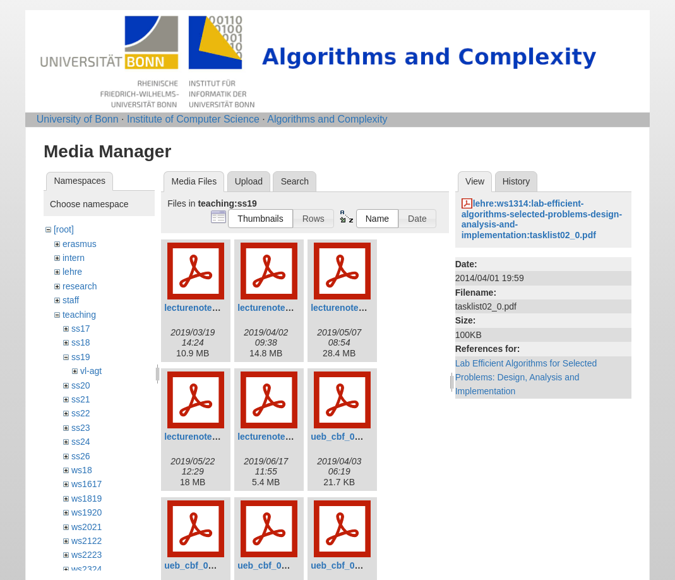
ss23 (80, 428)
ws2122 (86, 541)
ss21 (80, 399)
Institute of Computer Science (193, 119)
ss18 (80, 342)
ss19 (80, 357)
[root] (64, 229)
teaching (79, 315)
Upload (249, 181)
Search (295, 181)
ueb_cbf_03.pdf (269, 565)
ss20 (80, 385)
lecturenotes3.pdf (348, 308)
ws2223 (86, 555)
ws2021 (86, 527)
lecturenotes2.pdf (274, 308)
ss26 (80, 456)
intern (74, 258)
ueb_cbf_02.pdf (196, 565)
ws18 (81, 470)
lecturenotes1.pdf (201, 308)
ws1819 (86, 498)
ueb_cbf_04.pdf (343, 565)
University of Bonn (78, 119)
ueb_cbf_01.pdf (343, 437)
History (516, 181)
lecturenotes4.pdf (201, 437)
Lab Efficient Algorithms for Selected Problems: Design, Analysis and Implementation (526, 377)
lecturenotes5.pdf (274, 437)
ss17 (80, 328)
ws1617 (86, 484)
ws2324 (86, 569)
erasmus (80, 244)
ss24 (80, 442)
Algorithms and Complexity (327, 119)
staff (71, 300)
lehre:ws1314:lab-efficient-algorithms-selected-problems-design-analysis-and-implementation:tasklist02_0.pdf (542, 219)
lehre (72, 272)
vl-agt (91, 371)
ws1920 (86, 512)
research (80, 286)
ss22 (80, 413)
